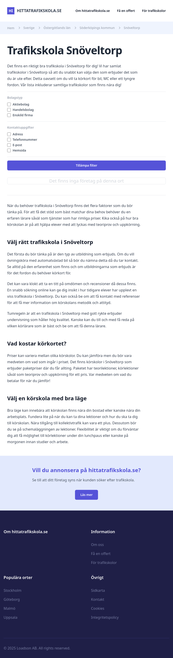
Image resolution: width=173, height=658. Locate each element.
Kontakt (97, 599)
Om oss (97, 544)
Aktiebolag (21, 104)
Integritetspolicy (105, 617)
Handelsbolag (23, 110)
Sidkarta (98, 590)
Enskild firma (23, 115)
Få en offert (126, 11)
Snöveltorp (132, 28)
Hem (10, 28)
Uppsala (10, 617)
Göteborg (12, 599)
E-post (17, 145)
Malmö (9, 608)
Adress (18, 134)
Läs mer (86, 495)
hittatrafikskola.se (34, 10)
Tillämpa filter (86, 165)
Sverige (29, 28)
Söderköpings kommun (97, 28)
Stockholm (12, 590)
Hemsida (19, 150)
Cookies (97, 608)
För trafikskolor (154, 11)
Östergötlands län (57, 28)
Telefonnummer (25, 139)
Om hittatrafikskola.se (92, 11)
